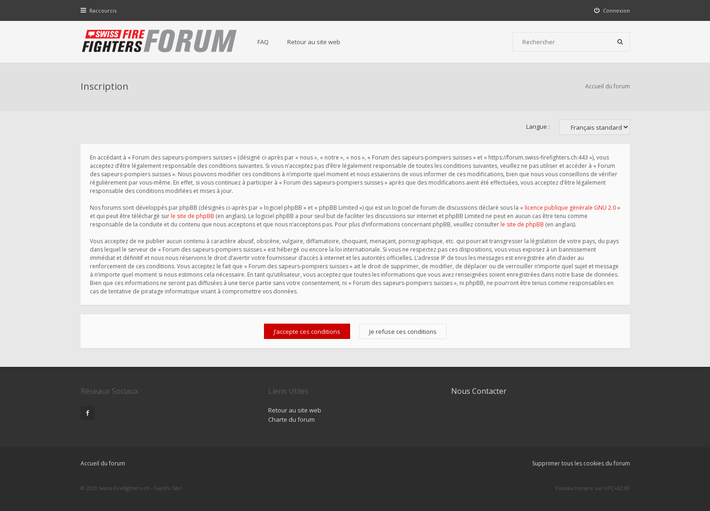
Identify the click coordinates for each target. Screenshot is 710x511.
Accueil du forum (607, 86)
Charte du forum (291, 419)
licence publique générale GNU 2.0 (570, 208)
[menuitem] (612, 10)
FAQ (263, 42)
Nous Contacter (479, 391)
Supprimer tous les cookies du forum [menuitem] (581, 463)
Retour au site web (313, 42)
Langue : (538, 126)
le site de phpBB (192, 216)
